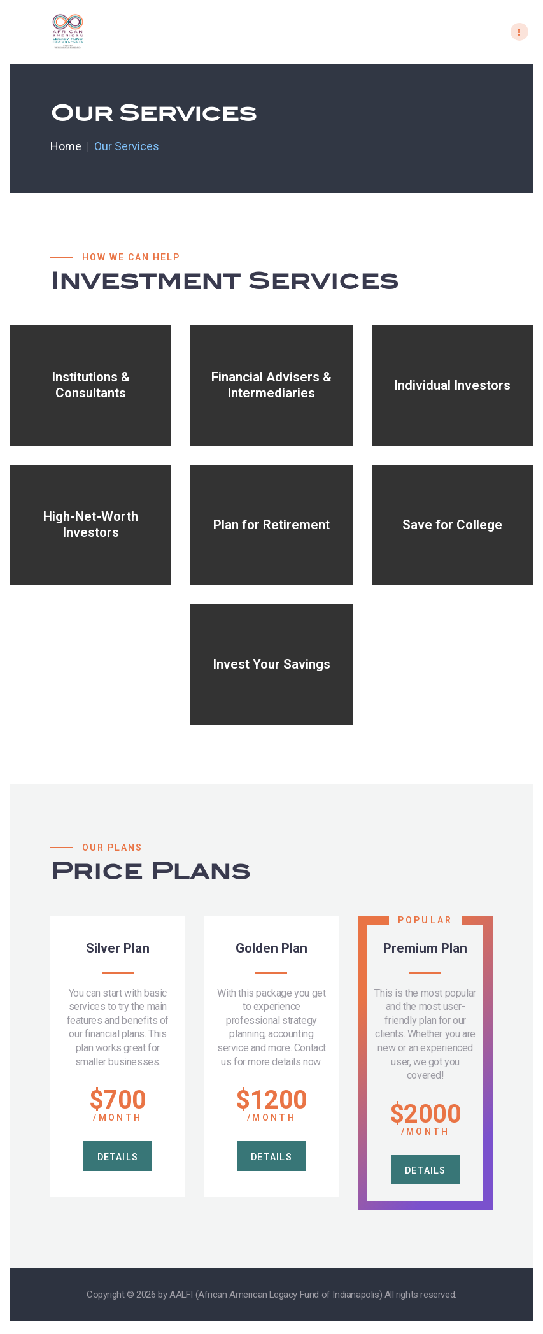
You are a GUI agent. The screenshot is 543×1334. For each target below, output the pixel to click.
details (117, 1159)
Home (65, 146)
